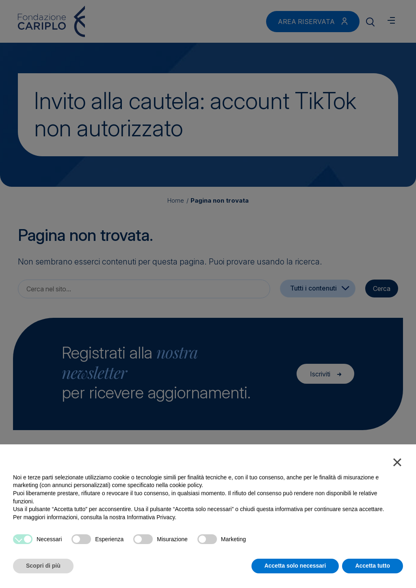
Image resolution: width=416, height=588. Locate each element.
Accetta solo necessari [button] (295, 565)
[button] (397, 463)
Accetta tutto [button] (372, 565)
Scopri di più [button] (43, 565)
